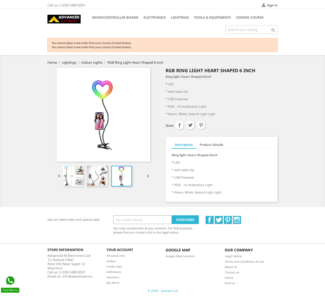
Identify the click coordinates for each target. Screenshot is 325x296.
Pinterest (201, 125)
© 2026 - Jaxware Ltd (163, 291)
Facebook (213, 218)
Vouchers (113, 277)
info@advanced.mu (77, 276)
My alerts (113, 283)
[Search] (252, 29)
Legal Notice (233, 256)
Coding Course (250, 17)
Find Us (230, 283)
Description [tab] (184, 145)
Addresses (114, 272)
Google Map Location (180, 256)
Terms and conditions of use (244, 261)
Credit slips (114, 266)
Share (179, 125)
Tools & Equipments (212, 17)
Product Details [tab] (211, 145)
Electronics (154, 17)
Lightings (180, 17)
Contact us (232, 272)
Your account (120, 249)
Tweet (190, 125)
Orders (111, 261)
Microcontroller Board (115, 17)
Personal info (116, 256)
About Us (231, 267)
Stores (229, 278)
